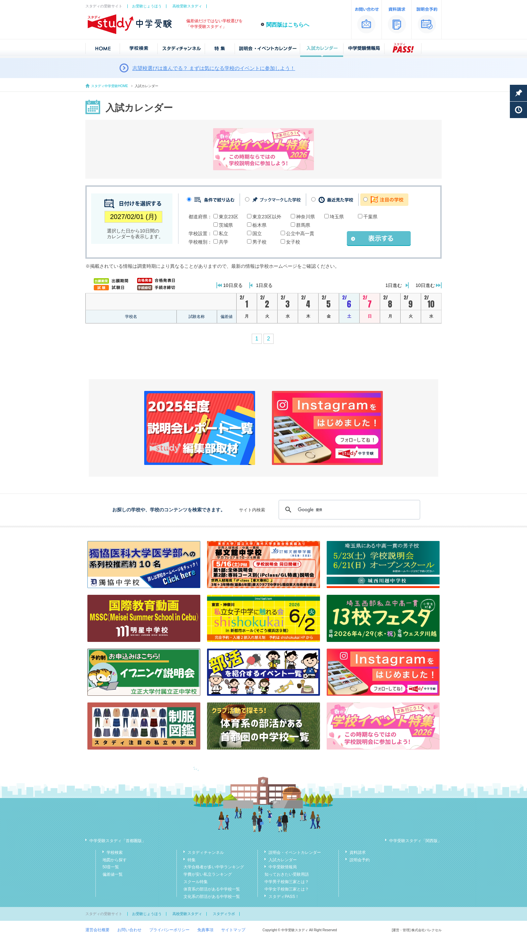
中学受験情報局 (283, 867)
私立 (223, 233)
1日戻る (264, 285)
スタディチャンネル (206, 852)
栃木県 (259, 225)
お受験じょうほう (147, 6)
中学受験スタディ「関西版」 (415, 840)
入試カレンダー (283, 860)
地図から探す (115, 860)
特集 (192, 860)
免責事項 (205, 930)
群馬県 (303, 225)
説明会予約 (360, 860)
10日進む (425, 285)
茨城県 (226, 225)
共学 (223, 242)
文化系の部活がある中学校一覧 (212, 896)
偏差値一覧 (113, 874)
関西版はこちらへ (287, 25)
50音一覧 (111, 867)
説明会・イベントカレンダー (295, 852)
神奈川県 (305, 216)
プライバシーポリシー (169, 930)
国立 (257, 233)
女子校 (293, 242)
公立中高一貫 (300, 233)
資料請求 (358, 852)
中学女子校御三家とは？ (287, 889)
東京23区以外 (266, 216)
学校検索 (115, 852)
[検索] (348, 510)
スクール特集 (196, 881)
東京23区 (228, 216)
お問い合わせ (129, 930)
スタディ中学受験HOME (109, 86)
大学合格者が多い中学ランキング (214, 867)
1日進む (394, 285)
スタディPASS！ (284, 896)
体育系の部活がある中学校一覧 (212, 889)
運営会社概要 (97, 930)
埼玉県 (337, 216)
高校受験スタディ (187, 6)
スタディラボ (224, 914)
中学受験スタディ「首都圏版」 (117, 840)
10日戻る (233, 285)
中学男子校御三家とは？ (287, 881)
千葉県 (370, 216)
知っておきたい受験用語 (287, 874)
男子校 (259, 242)
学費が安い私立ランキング (208, 874)
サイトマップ (233, 930)
